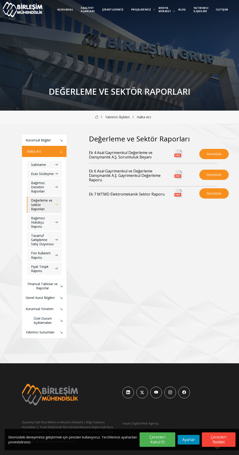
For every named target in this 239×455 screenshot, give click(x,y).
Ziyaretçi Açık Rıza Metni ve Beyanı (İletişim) (52, 422)
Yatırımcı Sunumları (45, 332)
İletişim (222, 9)
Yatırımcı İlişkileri (201, 9)
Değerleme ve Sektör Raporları (44, 204)
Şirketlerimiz (112, 9)
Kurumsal (65, 9)
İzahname (44, 164)
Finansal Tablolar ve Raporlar (46, 286)
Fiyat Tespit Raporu (44, 268)
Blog (182, 9)
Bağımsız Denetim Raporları (44, 187)
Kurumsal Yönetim (45, 309)
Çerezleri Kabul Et (157, 439)
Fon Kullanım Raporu (44, 255)
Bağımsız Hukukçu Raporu (44, 222)
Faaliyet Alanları (88, 9)
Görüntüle (214, 154)
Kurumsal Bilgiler (45, 140)
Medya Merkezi (165, 9)
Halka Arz (144, 117)
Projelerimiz (142, 9)
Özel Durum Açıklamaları (49, 320)
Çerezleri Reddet (218, 439)
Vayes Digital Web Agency (140, 423)
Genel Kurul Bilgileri (45, 298)
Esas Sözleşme (44, 174)
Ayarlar (188, 439)
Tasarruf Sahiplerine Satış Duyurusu (44, 239)
